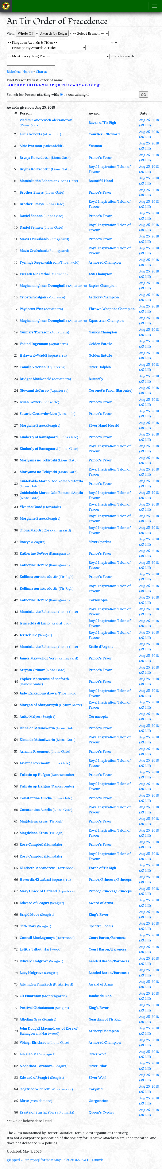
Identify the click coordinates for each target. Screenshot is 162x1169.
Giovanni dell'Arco (34, 390)
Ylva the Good (31, 507)
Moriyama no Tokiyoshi (38, 460)
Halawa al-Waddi (33, 355)
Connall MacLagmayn (37, 938)
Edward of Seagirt (34, 903)
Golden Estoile (100, 344)
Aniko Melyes (30, 716)
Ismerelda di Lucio (35, 623)
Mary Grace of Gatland (38, 891)
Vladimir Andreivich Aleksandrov (46, 120)
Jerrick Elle (28, 635)
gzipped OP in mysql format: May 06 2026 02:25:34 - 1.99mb (55, 1160)
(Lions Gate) (60, 157)
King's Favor (99, 914)
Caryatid (96, 1089)
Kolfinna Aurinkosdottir (39, 576)
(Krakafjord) (60, 623)
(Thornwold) (69, 262)
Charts (41, 71)
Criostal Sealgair (33, 297)
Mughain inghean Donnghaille (43, 285)
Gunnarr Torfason (34, 332)
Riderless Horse (19, 71)
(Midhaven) (56, 297)
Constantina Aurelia (36, 798)
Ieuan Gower (30, 402)
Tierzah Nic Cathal (35, 274)
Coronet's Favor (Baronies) (110, 390)
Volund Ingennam (34, 344)
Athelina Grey (30, 1019)
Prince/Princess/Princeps (110, 879)
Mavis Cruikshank (33, 239)
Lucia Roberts (31, 134)
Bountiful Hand (101, 181)
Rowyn (25, 542)
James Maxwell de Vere (38, 658)
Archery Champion (104, 297)
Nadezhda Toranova (36, 1066)
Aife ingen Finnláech (36, 984)
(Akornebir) (52, 134)
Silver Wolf (97, 1054)
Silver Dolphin (100, 367)
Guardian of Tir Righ (105, 1019)
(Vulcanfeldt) (53, 146)
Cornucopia (98, 600)
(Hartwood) (64, 868)
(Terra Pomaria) (61, 1112)
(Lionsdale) (50, 402)
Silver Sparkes (100, 542)
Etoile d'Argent (101, 647)
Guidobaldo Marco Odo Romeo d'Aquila (51, 481)
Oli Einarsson (30, 996)
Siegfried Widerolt (35, 1089)
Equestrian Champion (106, 320)
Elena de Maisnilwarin (37, 728)
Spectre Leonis (101, 926)
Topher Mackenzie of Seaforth (44, 679)
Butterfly (96, 379)
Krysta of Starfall (33, 1112)
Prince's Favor (100, 157)
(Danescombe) (31, 684)
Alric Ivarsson (31, 146)
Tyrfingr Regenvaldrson (39, 262)
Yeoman (95, 146)
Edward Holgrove (34, 961)
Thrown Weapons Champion (112, 309)
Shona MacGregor (34, 530)
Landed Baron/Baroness (109, 961)
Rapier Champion (102, 285)
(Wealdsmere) (61, 1089)
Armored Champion (105, 262)
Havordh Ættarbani (35, 879)
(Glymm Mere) (70, 705)
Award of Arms (101, 903)
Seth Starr (28, 926)
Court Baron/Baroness (107, 938)
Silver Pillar (98, 1066)
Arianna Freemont (35, 751)
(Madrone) (59, 274)
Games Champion (103, 332)
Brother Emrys (32, 192)
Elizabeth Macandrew (37, 868)
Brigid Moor (29, 914)
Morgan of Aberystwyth (39, 705)
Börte (24, 1101)
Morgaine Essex (32, 425)
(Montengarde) (54, 996)
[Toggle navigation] (154, 6)
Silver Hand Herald (104, 425)
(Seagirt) (53, 425)
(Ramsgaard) (30, 125)
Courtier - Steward (104, 134)
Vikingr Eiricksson (34, 1042)
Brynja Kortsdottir (35, 157)
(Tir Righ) (66, 576)
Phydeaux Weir (31, 309)
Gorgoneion (98, 1101)
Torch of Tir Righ (102, 868)
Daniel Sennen (31, 216)
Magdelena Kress (34, 821)
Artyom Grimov (32, 670)
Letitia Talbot (31, 949)
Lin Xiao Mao (30, 1054)
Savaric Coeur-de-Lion (38, 413)
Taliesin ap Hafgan (35, 775)
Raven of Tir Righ (102, 122)
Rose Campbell (31, 844)
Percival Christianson (37, 1008)
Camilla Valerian (33, 367)
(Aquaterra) (77, 285)
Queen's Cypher (101, 1112)
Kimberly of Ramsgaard (39, 437)
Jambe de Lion (100, 996)
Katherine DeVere (34, 553)
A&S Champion (100, 274)
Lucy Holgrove (31, 973)
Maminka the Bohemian (38, 181)
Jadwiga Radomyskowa (38, 693)
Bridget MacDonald (35, 379)
